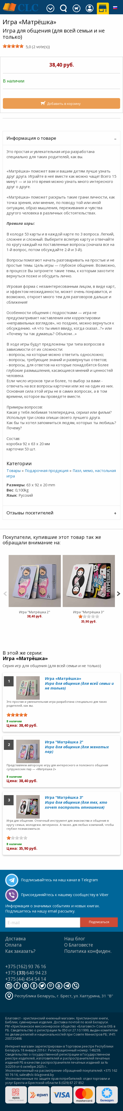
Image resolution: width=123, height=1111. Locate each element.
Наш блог (74, 939)
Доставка (15, 939)
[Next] (118, 593)
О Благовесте (78, 945)
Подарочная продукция (46, 470)
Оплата (13, 945)
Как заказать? (20, 951)
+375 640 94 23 (26, 973)
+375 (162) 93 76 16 (25, 966)
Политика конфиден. (88, 951)
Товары (14, 470)
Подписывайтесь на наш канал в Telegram (59, 879)
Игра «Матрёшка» (79, 683)
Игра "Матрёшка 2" (34, 612)
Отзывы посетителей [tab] (30, 513)
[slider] (13, 46)
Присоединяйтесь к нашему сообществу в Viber (64, 894)
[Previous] (5, 593)
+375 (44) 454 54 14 (25, 979)
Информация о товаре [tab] (31, 138)
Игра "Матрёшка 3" (88, 612)
